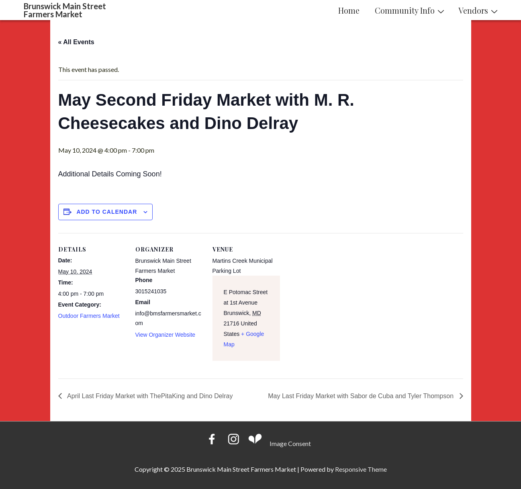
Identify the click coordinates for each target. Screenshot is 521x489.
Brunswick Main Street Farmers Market (65, 10)
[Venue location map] (332, 288)
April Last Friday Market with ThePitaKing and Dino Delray (149, 396)
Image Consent (290, 443)
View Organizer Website (165, 334)
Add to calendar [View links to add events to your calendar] (106, 212)
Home (349, 10)
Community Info (410, 10)
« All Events (76, 42)
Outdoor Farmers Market (89, 316)
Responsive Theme (361, 469)
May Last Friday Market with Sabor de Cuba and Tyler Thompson (361, 396)
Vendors (479, 10)
